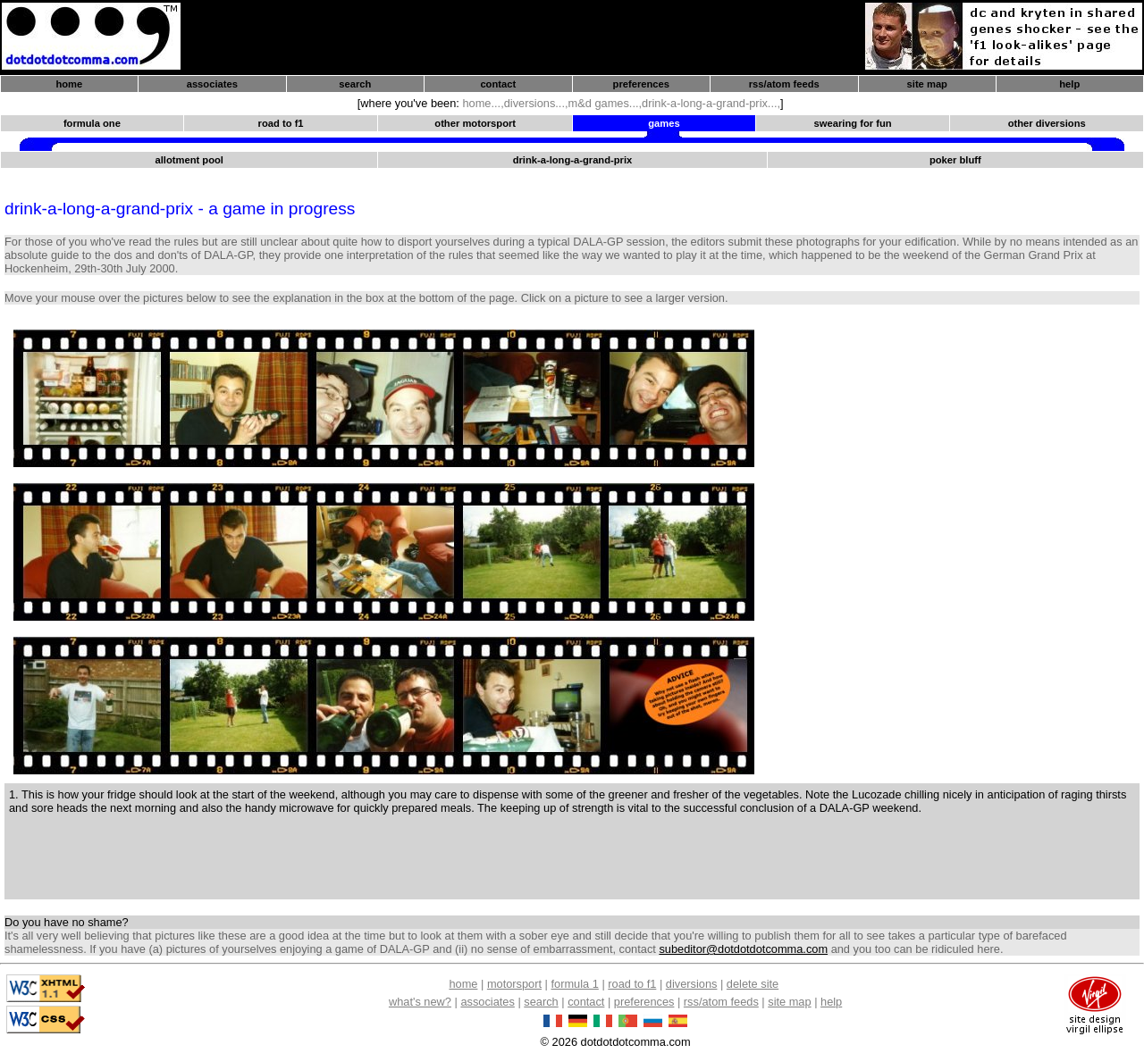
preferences (641, 84)
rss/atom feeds (784, 84)
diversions (692, 983)
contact (498, 84)
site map (927, 84)
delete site (752, 983)
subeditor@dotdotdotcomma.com (743, 949)
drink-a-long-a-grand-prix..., (711, 103)
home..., (482, 103)
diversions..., (536, 103)
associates (212, 84)
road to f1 (632, 983)
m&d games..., (605, 103)
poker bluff (955, 160)
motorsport (514, 983)
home (68, 84)
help (1069, 84)
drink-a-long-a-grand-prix (573, 160)
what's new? (420, 1001)
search (355, 84)
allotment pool (189, 160)
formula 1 (574, 983)
